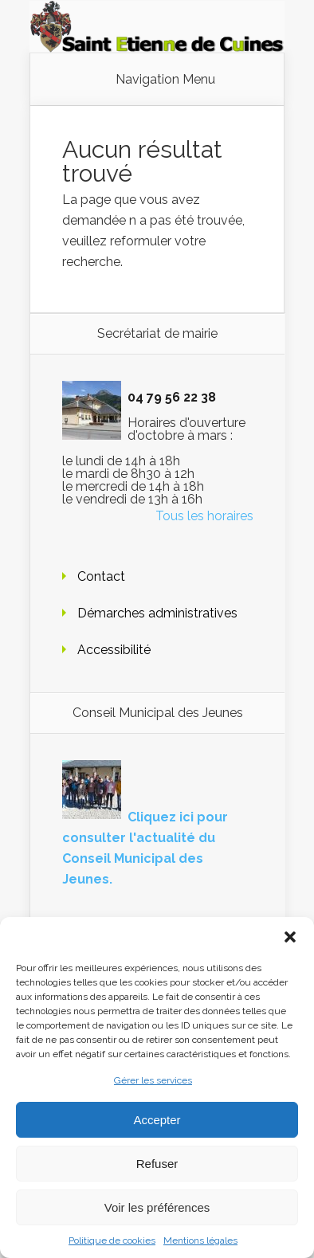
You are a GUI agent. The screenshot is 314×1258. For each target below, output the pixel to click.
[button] (290, 937)
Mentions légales (200, 1240)
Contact (101, 576)
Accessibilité (114, 649)
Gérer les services (153, 1080)
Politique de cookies (112, 1240)
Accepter (156, 1120)
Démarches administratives (157, 613)
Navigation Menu (165, 79)
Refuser (157, 1163)
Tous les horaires (204, 515)
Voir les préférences (157, 1207)
